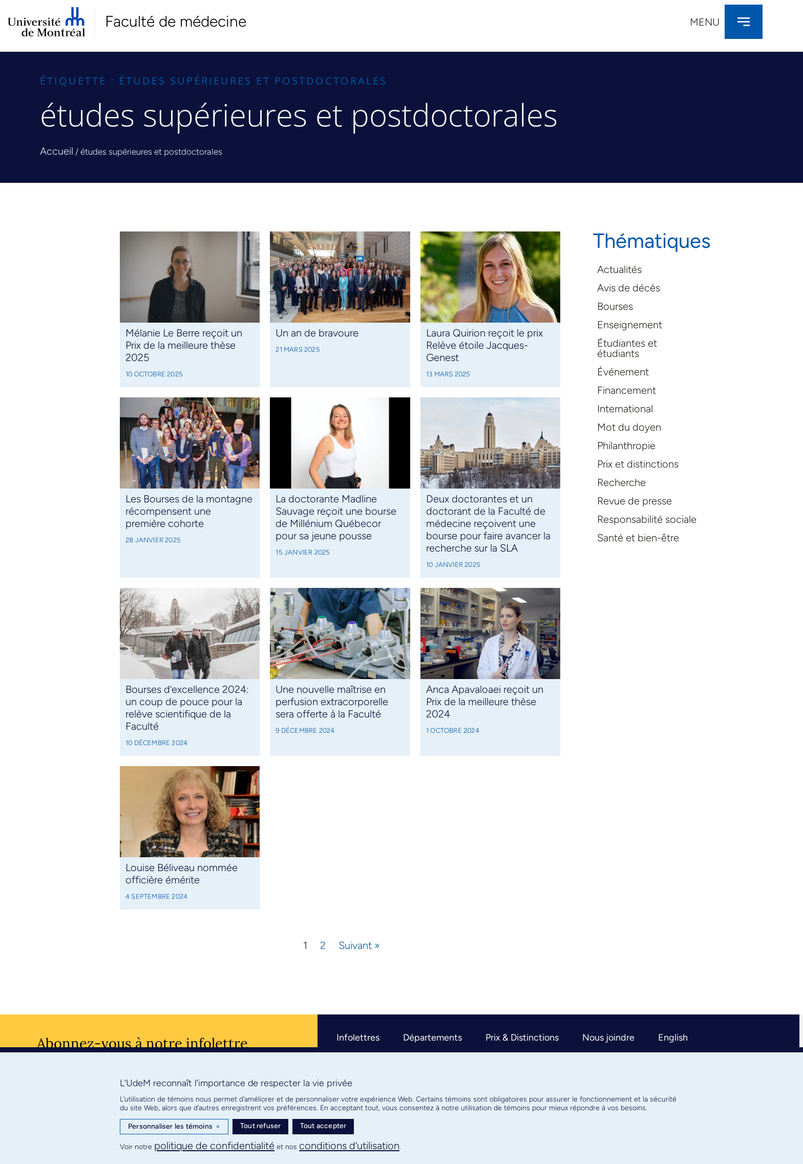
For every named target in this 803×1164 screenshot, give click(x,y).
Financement (626, 390)
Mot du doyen (629, 427)
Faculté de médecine (175, 21)
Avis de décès (628, 288)
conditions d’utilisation (349, 1145)
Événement (623, 372)
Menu (705, 22)
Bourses (615, 306)
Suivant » (359, 945)
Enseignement (629, 325)
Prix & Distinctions (522, 1037)
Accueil (56, 151)
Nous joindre (608, 1037)
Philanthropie (626, 445)
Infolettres (357, 1037)
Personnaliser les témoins (174, 1126)
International (625, 409)
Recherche (621, 482)
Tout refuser (260, 1125)
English (673, 1037)
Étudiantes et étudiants (627, 348)
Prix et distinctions (638, 464)
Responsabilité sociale (646, 519)
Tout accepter (323, 1125)
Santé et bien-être (638, 538)
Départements (432, 1037)
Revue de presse (634, 501)
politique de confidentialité (214, 1145)
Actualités (619, 269)
